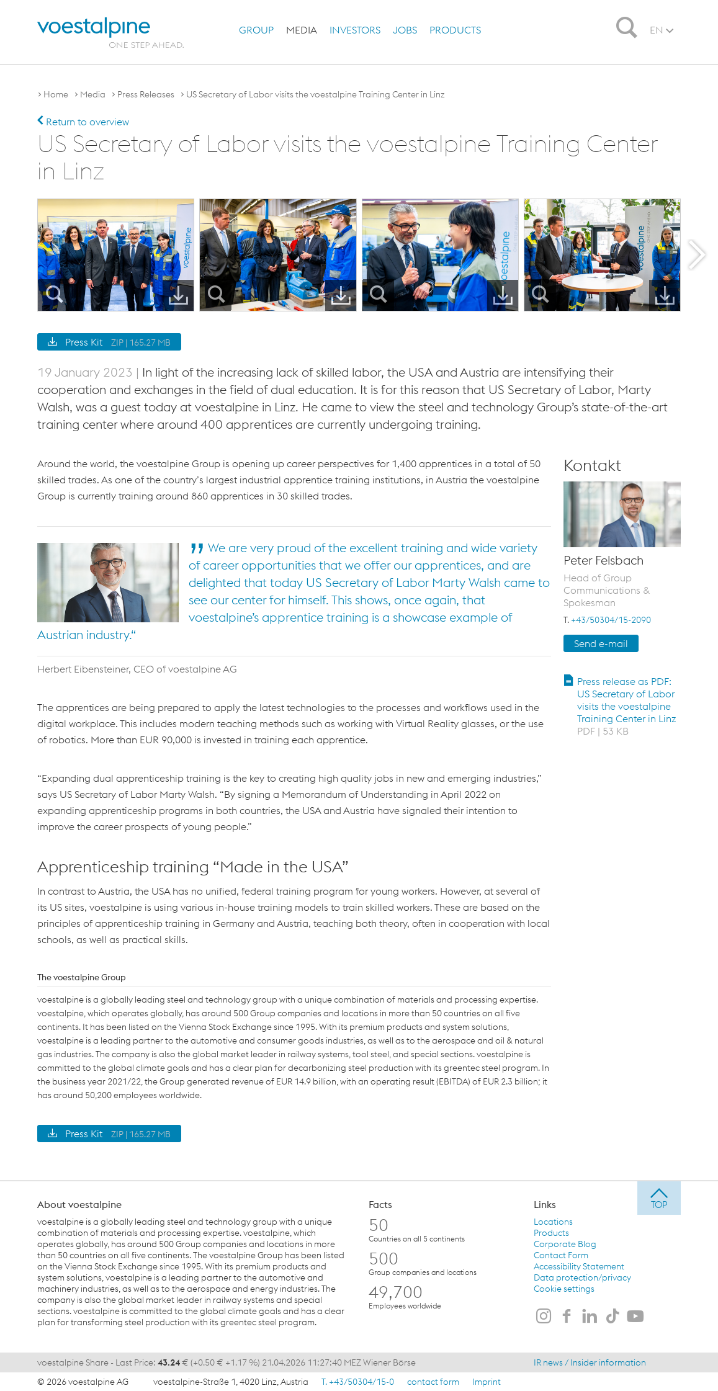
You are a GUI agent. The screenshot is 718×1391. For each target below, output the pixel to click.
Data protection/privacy (582, 1276)
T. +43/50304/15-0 (357, 1381)
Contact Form (561, 1254)
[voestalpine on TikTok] (612, 1316)
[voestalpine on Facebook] (567, 1316)
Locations (553, 1221)
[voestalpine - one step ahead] (107, 32)
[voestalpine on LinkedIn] (589, 1316)
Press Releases (145, 94)
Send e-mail (601, 643)
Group (256, 30)
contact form (433, 1381)
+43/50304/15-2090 (611, 619)
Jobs (405, 30)
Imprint (486, 1381)
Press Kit (109, 341)
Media (301, 30)
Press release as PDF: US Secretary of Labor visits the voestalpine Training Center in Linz (626, 705)
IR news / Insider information (590, 1361)
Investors (355, 30)
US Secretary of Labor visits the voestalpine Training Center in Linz (315, 94)
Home (55, 94)
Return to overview (83, 121)
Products (455, 30)
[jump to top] (659, 1197)
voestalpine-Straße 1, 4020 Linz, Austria (230, 1381)
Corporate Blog (565, 1243)
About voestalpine (79, 1203)
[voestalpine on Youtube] (635, 1316)
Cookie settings (564, 1288)
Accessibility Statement (579, 1265)
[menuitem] (256, 30)
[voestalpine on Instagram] (544, 1316)
